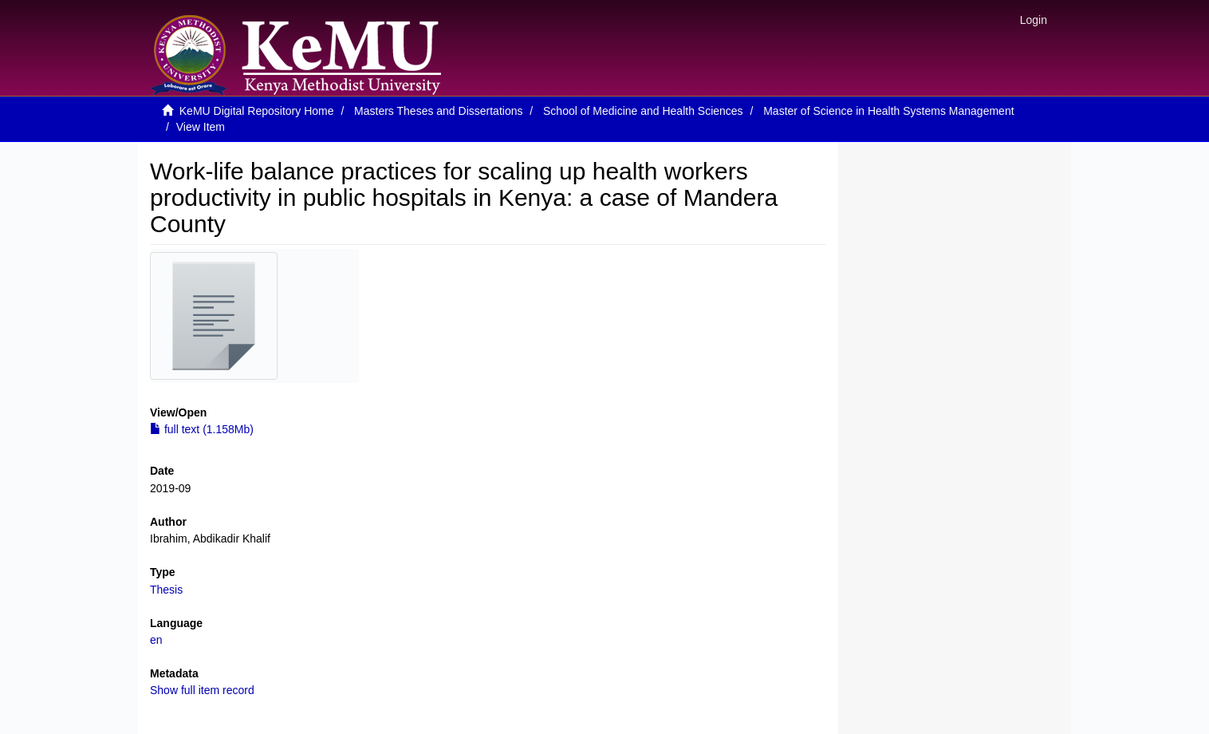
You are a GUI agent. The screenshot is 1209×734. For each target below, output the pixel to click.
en (156, 639)
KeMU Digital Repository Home (256, 111)
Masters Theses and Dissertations (438, 111)
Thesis (166, 589)
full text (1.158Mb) (202, 429)
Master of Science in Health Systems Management (888, 111)
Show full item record (202, 690)
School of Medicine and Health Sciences (643, 111)
